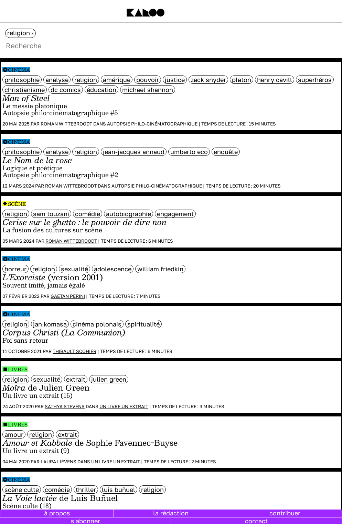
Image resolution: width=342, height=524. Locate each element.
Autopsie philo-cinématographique (152, 124)
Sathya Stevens (65, 406)
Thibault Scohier (74, 351)
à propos (57, 513)
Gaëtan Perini (68, 296)
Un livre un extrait (123, 406)
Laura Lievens (58, 461)
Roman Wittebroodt (66, 124)
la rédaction (171, 513)
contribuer (284, 513)
